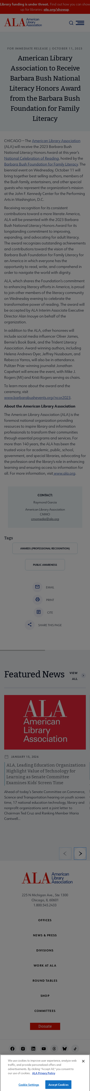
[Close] (83, 1063)
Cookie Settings (29, 1086)
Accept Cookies (58, 1086)
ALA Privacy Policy (43, 1075)
